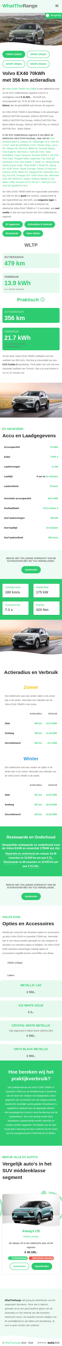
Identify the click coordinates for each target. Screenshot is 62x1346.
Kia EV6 (54, 155)
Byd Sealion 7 (27, 161)
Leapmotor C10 (38, 158)
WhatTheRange (12, 1342)
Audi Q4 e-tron (49, 182)
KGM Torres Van (40, 175)
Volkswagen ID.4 (42, 141)
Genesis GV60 (10, 171)
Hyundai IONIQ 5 (41, 155)
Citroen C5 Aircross (47, 168)
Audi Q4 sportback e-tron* (24, 145)
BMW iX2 (33, 148)
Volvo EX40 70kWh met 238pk (21, 88)
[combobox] (20, 963)
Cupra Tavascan (23, 155)
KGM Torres (13, 168)
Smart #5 (44, 165)
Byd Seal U (23, 151)
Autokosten (31, 569)
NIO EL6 (24, 148)
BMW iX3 (23, 171)
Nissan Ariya (45, 145)
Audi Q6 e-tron (38, 151)
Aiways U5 (27, 141)
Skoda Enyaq (53, 161)
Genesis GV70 (24, 182)
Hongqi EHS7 (36, 171)
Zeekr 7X (40, 161)
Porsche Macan (47, 148)
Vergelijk (53, 15)
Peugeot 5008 (22, 158)
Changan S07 (23, 175)
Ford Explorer (9, 151)
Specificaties (42, 1266)
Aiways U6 (13, 148)
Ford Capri (8, 158)
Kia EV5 (11, 175)
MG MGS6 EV (16, 178)
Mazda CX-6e (47, 178)
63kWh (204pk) (31, 1236)
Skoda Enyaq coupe (13, 165)
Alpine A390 (9, 182)
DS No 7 (37, 182)
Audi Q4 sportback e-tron (15, 185)
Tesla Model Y (31, 165)
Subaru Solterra (31, 178)
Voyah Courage (28, 168)
